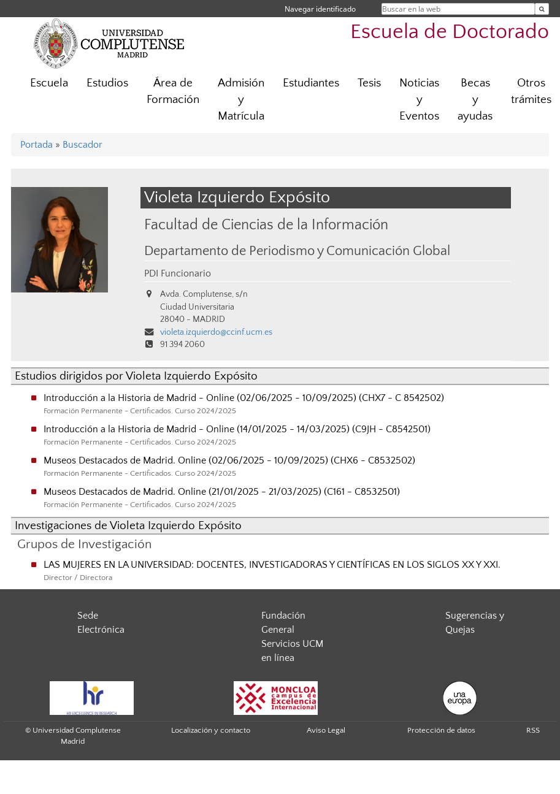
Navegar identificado (320, 9)
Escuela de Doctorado (449, 32)
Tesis (369, 83)
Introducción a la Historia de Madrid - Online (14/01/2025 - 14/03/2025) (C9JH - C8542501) (237, 429)
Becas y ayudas (475, 100)
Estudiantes (311, 83)
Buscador (82, 144)
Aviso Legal (326, 730)
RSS (533, 730)
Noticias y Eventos (419, 100)
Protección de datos (441, 730)
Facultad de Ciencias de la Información (266, 224)
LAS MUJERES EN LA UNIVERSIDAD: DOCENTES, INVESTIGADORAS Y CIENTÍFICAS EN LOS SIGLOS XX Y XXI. (272, 564)
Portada (36, 144)
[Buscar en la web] (542, 9)
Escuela (49, 83)
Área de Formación (173, 91)
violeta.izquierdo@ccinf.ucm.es (216, 332)
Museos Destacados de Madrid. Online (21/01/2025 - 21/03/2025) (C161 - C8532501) (222, 491)
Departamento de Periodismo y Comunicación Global (297, 251)
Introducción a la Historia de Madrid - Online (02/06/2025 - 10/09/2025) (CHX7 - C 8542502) (244, 397)
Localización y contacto (210, 730)
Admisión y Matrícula (241, 100)
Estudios (107, 83)
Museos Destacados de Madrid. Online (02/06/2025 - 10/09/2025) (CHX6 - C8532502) (229, 460)
